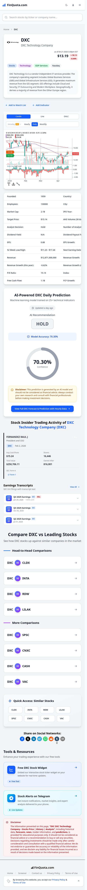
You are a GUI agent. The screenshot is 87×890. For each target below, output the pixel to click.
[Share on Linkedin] (33, 739)
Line (42, 116)
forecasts (20, 828)
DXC (10, 445)
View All (75, 487)
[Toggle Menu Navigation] (80, 5)
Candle (19, 116)
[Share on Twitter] (28, 739)
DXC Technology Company (37, 45)
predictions (62, 828)
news (28, 828)
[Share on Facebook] (22, 739)
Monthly (43, 124)
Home (6, 29)
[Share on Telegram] (39, 739)
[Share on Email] (62, 739)
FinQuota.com (44, 864)
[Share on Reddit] (51, 739)
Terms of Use (71, 869)
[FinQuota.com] (14, 5)
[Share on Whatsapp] (45, 739)
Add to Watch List (15, 105)
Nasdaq (56, 65)
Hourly (27, 124)
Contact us (37, 869)
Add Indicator (40, 105)
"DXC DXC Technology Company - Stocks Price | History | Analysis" (41, 824)
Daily (35, 124)
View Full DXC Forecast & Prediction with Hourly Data (42, 408)
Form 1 (12, 474)
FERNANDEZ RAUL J (17, 437)
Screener (22, 869)
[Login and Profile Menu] (73, 5)
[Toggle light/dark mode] (66, 5)
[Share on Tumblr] (57, 739)
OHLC (66, 116)
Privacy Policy (53, 869)
